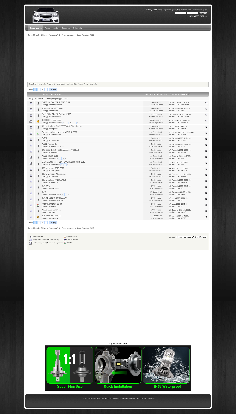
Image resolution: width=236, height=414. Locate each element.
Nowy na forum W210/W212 (54, 180)
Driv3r (183, 110)
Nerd (55, 158)
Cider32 (56, 188)
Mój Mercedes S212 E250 (53, 168)
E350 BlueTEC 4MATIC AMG (54, 198)
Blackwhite (57, 117)
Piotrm (55, 176)
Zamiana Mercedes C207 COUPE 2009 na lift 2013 (63, 162)
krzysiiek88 (57, 105)
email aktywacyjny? (200, 10)
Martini (55, 152)
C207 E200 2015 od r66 (52, 204)
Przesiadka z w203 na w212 (54, 108)
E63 (44, 192)
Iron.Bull (56, 194)
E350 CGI (46, 186)
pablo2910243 (58, 146)
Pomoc (47, 28)
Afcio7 (55, 182)
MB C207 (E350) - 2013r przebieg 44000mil (60, 150)
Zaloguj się (162, 10)
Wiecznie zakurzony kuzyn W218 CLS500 (59, 132)
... (73, 123)
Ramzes (184, 182)
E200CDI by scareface (51, 120)
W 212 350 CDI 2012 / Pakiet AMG (56, 114)
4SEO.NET (108, 398)
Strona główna (35, 28)
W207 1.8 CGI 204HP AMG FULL (56, 102)
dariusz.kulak (58, 200)
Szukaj (56, 28)
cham (183, 194)
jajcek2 (183, 176)
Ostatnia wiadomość (179, 94)
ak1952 (56, 140)
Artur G (56, 164)
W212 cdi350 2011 (50, 156)
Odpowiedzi (150, 94)
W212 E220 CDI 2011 (51, 210)
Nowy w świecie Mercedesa (53, 174)
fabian (55, 111)
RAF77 (183, 218)
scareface (57, 123)
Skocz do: (172, 237)
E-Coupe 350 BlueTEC (51, 216)
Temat (45, 94)
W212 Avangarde (49, 144)
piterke (55, 129)
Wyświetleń (162, 94)
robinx (55, 218)
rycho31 (184, 134)
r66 (182, 188)
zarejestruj (173, 10)
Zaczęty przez (55, 94)
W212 (44, 138)
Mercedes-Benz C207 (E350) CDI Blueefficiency (62, 126)
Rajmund (56, 170)
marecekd (57, 134)
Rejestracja (77, 28)
